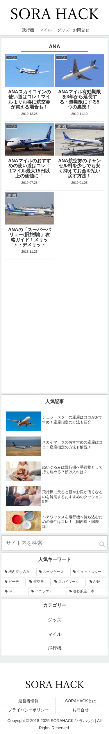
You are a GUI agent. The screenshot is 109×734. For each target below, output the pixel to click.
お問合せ (80, 710)
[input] (54, 543)
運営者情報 (28, 701)
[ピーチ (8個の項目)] (14, 582)
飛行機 (55, 648)
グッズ (55, 619)
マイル (55, 634)
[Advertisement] (54, 315)
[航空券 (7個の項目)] (38, 582)
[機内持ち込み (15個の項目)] (18, 572)
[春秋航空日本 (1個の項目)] (87, 591)
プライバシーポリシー (28, 710)
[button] (102, 544)
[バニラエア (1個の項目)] (46, 591)
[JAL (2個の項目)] (14, 591)
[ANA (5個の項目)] (97, 582)
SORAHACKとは (80, 701)
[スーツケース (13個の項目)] (52, 572)
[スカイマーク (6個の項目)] (69, 582)
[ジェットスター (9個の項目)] (88, 572)
